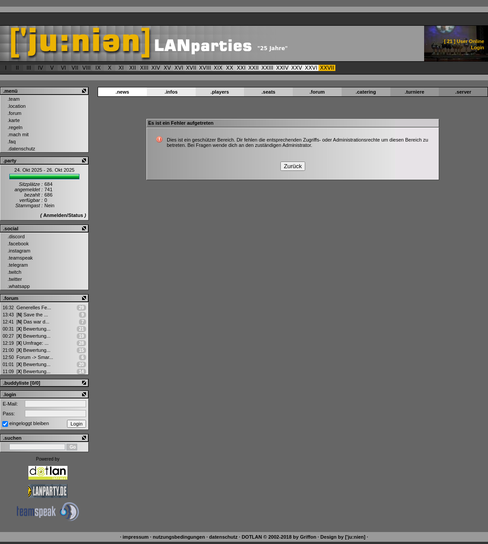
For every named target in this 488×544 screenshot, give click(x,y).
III (29, 68)
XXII (253, 68)
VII (74, 68)
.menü (10, 91)
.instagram (19, 250)
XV (167, 68)
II (17, 68)
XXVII (327, 68)
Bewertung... (33, 328)
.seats (268, 92)
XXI (241, 68)
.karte (14, 120)
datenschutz (223, 537)
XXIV (282, 68)
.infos (171, 92)
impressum (135, 537)
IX (98, 68)
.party (9, 160)
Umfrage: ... (32, 343)
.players (220, 92)
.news (123, 92)
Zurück (293, 166)
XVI (178, 68)
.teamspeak (20, 257)
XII (132, 68)
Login (477, 47)
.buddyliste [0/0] (21, 383)
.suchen (12, 438)
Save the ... (32, 314)
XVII (191, 68)
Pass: (9, 413)
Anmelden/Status (63, 215)
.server (463, 92)
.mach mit (18, 134)
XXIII (267, 68)
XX (229, 68)
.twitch (14, 272)
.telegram (18, 265)
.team (14, 99)
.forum (14, 113)
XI (121, 68)
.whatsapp (19, 286)
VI (63, 68)
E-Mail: (10, 403)
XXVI (311, 68)
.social (10, 228)
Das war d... (32, 321)
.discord (16, 236)
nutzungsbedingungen (179, 537)
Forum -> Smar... (34, 357)
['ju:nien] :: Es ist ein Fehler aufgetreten (185, 43)
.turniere (414, 92)
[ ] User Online (464, 41)
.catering (366, 92)
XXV (296, 68)
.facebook (18, 243)
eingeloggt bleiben (29, 423)
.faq (12, 141)
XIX (218, 68)
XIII (144, 68)
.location (17, 106)
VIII (87, 68)
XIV (155, 68)
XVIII (205, 68)
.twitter (15, 279)
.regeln (15, 127)
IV (40, 68)
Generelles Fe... (33, 307)
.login (9, 394)
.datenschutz (21, 148)
